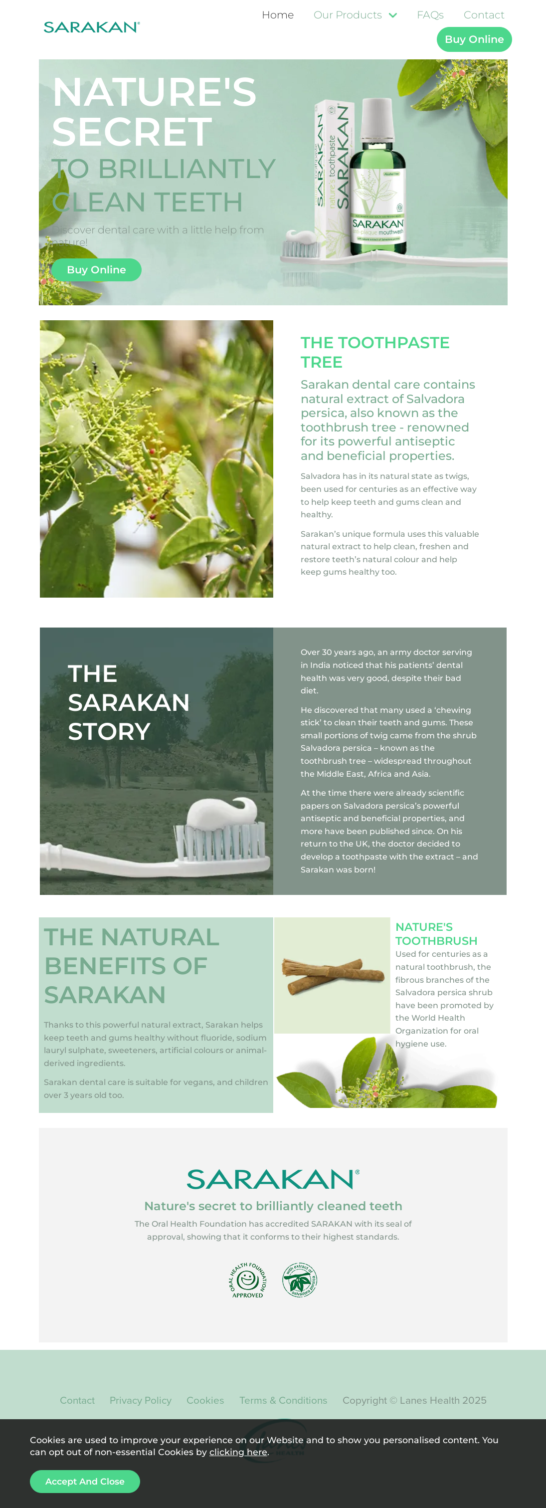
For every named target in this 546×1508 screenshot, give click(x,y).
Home (278, 14)
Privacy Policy (141, 1400)
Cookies (205, 1400)
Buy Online (474, 39)
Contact (484, 14)
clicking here (238, 1452)
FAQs (430, 14)
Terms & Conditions (283, 1400)
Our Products (348, 14)
